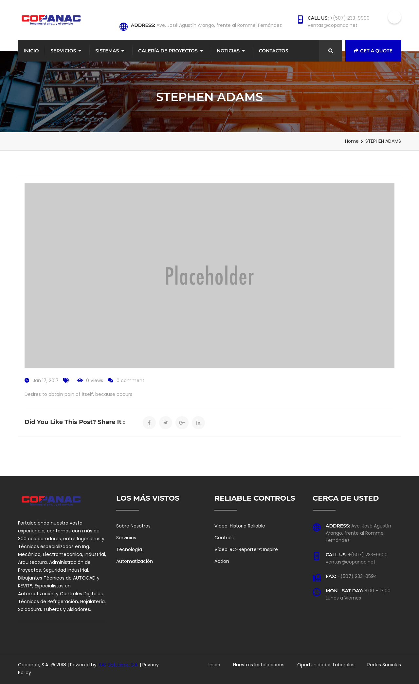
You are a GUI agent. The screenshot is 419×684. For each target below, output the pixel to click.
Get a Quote (373, 51)
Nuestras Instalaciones (258, 664)
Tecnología (129, 549)
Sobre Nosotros (133, 526)
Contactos (273, 51)
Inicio (31, 51)
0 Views (94, 380)
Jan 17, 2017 (46, 380)
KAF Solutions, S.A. (119, 664)
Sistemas (107, 51)
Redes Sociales (384, 664)
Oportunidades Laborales (326, 664)
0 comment (130, 380)
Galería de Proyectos (168, 51)
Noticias (228, 51)
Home (352, 141)
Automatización (134, 561)
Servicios (63, 51)
